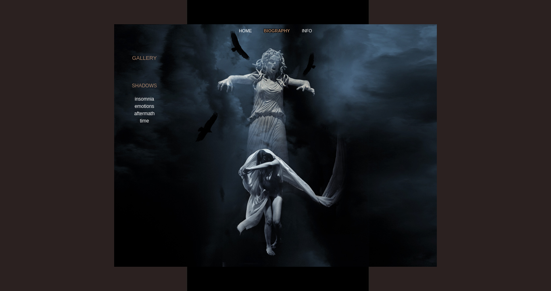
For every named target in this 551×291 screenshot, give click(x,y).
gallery (144, 58)
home (245, 30)
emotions (144, 106)
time (144, 121)
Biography (277, 30)
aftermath (144, 113)
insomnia (144, 99)
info (307, 30)
